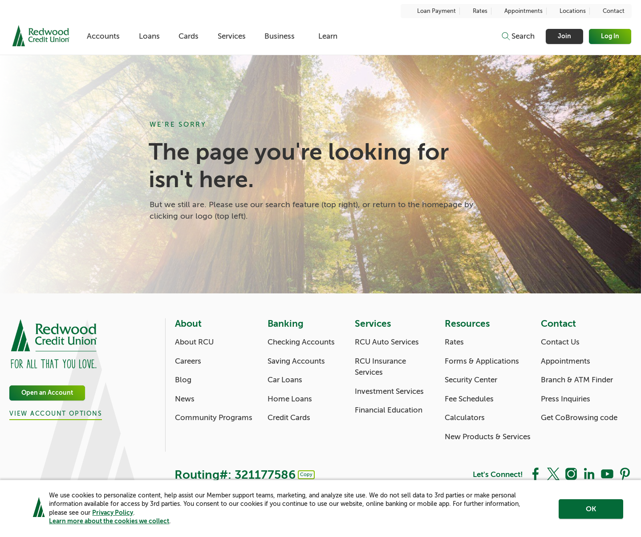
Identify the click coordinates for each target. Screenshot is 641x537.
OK (591, 509)
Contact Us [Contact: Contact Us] (560, 342)
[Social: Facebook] (535, 473)
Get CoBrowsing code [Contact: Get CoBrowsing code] (579, 417)
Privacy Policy (112, 512)
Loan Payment (432, 11)
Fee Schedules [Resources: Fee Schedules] (469, 399)
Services (232, 36)
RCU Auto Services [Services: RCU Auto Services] (387, 342)
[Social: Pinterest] (625, 473)
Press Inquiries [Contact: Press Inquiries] (565, 399)
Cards (189, 36)
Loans (149, 36)
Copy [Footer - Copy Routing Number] (306, 474)
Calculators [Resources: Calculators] (465, 417)
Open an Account (47, 392)
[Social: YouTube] (607, 473)
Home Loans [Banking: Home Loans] (290, 399)
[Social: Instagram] (571, 473)
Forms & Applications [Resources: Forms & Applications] (482, 361)
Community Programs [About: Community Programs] (213, 417)
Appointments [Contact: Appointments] (565, 361)
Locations (568, 11)
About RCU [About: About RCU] (194, 342)
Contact (609, 11)
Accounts (103, 36)
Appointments (519, 11)
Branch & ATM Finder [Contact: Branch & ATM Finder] (577, 380)
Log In (610, 36)
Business (279, 36)
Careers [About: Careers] (188, 361)
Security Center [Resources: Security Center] (471, 380)
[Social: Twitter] (553, 473)
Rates (475, 11)
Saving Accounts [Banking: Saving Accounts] (296, 361)
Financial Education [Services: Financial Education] (388, 410)
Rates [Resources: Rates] (454, 342)
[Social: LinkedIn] (589, 473)
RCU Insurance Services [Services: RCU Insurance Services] (380, 367)
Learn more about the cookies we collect (109, 521)
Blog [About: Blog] (183, 380)
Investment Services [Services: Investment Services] (389, 391)
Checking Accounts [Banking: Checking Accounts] (301, 342)
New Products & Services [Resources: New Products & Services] (488, 437)
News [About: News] (185, 399)
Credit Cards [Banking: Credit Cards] (289, 417)
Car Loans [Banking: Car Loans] (285, 380)
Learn (327, 36)
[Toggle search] (517, 36)
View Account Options (55, 413)
